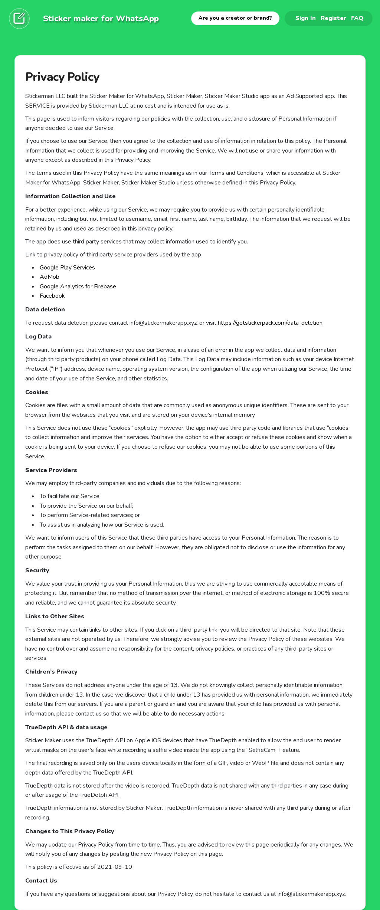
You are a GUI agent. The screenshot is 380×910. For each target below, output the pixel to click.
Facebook (52, 296)
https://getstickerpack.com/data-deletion (270, 323)
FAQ (357, 18)
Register (333, 18)
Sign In (305, 18)
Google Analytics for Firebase (78, 286)
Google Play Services (67, 267)
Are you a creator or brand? (235, 18)
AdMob (49, 277)
